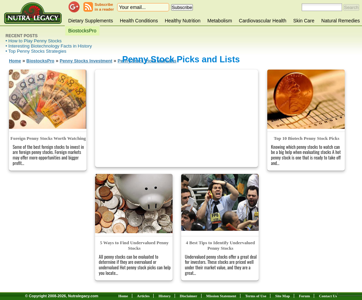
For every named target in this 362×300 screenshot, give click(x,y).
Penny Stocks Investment (86, 61)
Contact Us (328, 296)
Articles (143, 296)
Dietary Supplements (90, 20)
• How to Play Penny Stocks (34, 40)
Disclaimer (188, 296)
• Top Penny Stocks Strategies (36, 51)
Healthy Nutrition (182, 20)
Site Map (282, 296)
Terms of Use (255, 296)
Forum (304, 296)
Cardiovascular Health (263, 20)
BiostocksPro (82, 30)
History (164, 296)
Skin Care (303, 20)
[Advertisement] (177, 118)
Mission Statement (221, 296)
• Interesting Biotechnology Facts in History (49, 46)
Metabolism (219, 20)
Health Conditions (139, 20)
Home (15, 61)
